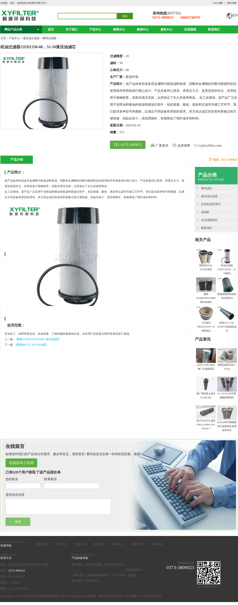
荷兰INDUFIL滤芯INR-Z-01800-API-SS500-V (205, 424)
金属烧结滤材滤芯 (98, 578)
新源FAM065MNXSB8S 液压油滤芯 (38, 339)
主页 (3, 38)
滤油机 (205, 212)
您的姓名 (12, 479)
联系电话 (50, 479)
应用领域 (190, 29)
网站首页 (42, 547)
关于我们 (71, 29)
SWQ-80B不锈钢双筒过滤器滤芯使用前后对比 (227, 426)
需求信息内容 (15, 494)
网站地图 (232, 3)
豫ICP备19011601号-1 (112, 599)
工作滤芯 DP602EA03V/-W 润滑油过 (206, 326)
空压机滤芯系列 (210, 204)
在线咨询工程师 (21, 463)
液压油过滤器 (31, 38)
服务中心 (166, 29)
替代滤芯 (206, 188)
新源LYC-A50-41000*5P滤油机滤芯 (227, 326)
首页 (51, 29)
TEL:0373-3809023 (128, 145)
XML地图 (218, 3)
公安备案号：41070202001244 (144, 599)
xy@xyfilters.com (210, 145)
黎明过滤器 (49, 38)
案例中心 (143, 29)
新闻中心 (119, 29)
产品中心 (95, 29)
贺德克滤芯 (92, 583)
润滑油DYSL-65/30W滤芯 (31, 344)
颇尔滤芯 (77, 583)
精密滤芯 (206, 227)
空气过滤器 (118, 578)
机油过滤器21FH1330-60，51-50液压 (226, 269)
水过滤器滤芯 (209, 220)
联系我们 (214, 29)
